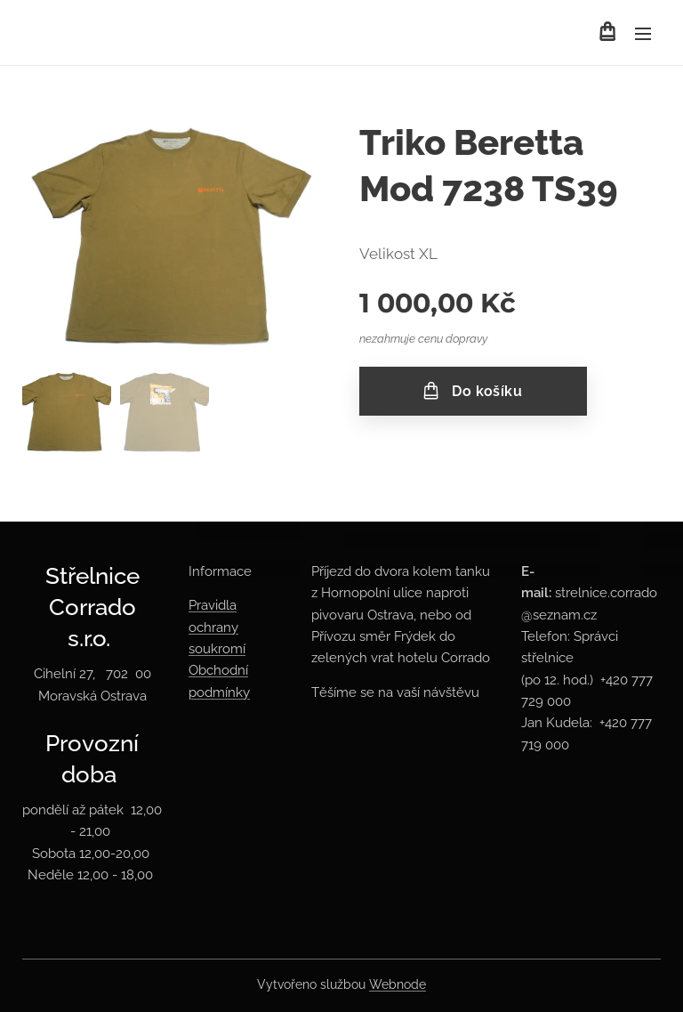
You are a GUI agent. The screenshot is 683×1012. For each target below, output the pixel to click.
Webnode (397, 984)
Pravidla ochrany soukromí (217, 627)
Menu (643, 34)
